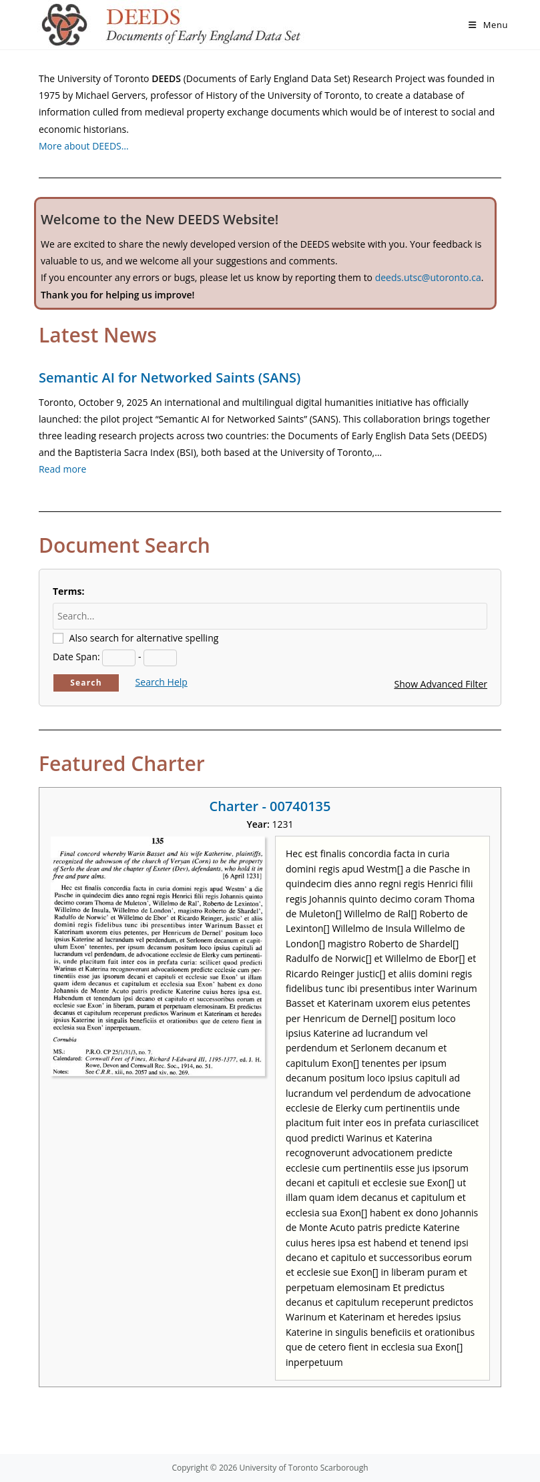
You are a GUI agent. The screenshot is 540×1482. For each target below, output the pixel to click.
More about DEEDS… (84, 146)
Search (86, 682)
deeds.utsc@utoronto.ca (428, 277)
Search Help (162, 682)
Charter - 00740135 (270, 806)
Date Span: (76, 656)
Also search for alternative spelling (144, 638)
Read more (62, 469)
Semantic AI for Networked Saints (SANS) (169, 377)
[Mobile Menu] (488, 25)
